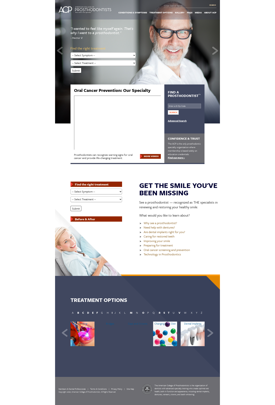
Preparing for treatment (158, 245)
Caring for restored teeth (159, 236)
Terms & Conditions (98, 388)
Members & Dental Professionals (72, 388)
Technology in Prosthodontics (162, 254)
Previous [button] (60, 51)
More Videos (151, 156)
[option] (137, 63)
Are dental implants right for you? (164, 232)
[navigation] (137, 12)
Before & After (85, 219)
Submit (76, 70)
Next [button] (215, 51)
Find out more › (176, 157)
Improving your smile (157, 241)
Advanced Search (177, 121)
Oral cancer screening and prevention (167, 250)
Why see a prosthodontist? (160, 223)
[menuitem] (133, 12)
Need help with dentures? (159, 228)
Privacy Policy (116, 388)
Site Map (130, 388)
